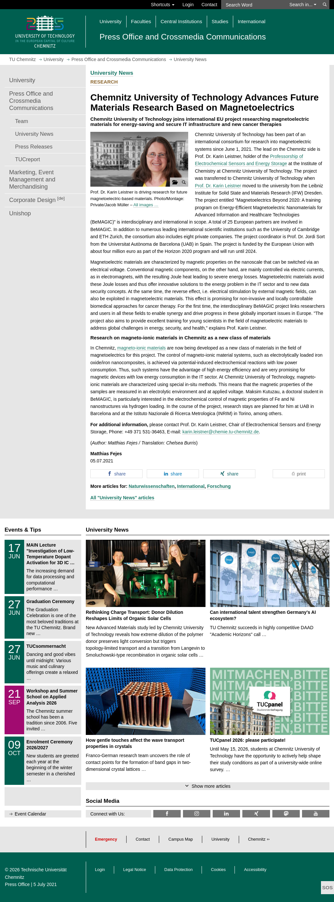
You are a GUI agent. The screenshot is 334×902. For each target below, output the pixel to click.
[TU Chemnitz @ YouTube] (315, 813)
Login (187, 4)
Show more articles (210, 786)
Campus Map (180, 839)
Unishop (20, 213)
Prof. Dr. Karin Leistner (218, 185)
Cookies (218, 869)
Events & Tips (23, 530)
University (22, 80)
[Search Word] (253, 4)
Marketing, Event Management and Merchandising (32, 179)
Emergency (106, 839)
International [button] (252, 21)
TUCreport (27, 159)
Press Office (17, 884)
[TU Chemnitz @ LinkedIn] (226, 813)
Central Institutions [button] (181, 21)
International (191, 486)
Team (21, 121)
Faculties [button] (141, 21)
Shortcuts (163, 4)
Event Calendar (30, 813)
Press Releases (34, 146)
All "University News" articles (122, 497)
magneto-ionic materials (141, 347)
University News (34, 134)
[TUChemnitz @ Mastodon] (286, 813)
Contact (209, 4)
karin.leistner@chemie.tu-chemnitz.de (220, 431)
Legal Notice (134, 869)
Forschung (219, 486)
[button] (139, 159)
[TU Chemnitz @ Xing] (256, 813)
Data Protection (178, 869)
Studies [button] (220, 21)
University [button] (110, 21)
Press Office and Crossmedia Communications (31, 100)
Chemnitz (257, 839)
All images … (146, 204)
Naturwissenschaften (152, 486)
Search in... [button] (302, 4)
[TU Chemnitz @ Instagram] (196, 813)
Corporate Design (37, 199)
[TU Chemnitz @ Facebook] (167, 813)
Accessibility (255, 869)
